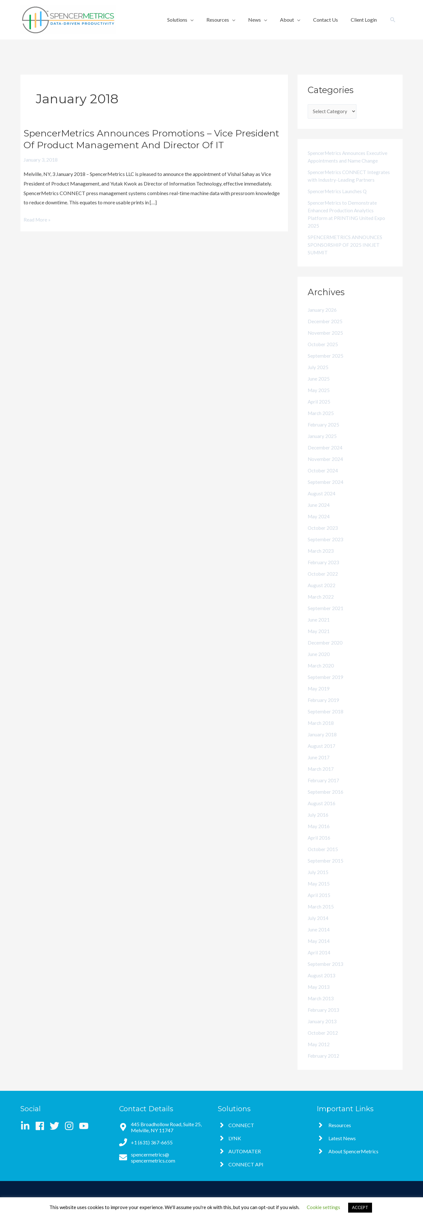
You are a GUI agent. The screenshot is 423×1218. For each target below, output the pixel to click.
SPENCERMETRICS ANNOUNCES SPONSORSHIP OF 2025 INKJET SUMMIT (347, 253)
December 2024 (325, 456)
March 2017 (321, 777)
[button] (393, 20)
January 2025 (322, 444)
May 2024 (319, 524)
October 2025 (323, 352)
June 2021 (319, 628)
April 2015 (319, 903)
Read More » (38, 219)
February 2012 (324, 1064)
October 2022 (323, 582)
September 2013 (326, 972)
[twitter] (56, 1126)
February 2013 (324, 1018)
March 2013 (321, 1006)
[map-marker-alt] (162, 1127)
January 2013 (322, 1029)
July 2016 (318, 823)
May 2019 (319, 697)
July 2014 (318, 926)
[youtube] (85, 1126)
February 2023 (324, 570)
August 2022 (322, 593)
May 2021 (319, 639)
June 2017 (319, 765)
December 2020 (325, 651)
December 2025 (325, 329)
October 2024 (323, 479)
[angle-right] (236, 1125)
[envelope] (162, 1157)
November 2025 (326, 341)
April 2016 (319, 846)
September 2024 (326, 490)
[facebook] (42, 1126)
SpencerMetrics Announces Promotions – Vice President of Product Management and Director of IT (152, 139)
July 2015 (318, 880)
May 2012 (319, 1052)
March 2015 (321, 915)
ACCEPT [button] (360, 1207)
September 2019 (326, 685)
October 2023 (323, 536)
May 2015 (319, 892)
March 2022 (321, 605)
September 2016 (326, 800)
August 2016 (322, 811)
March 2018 (321, 731)
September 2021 (326, 616)
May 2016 (319, 834)
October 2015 (323, 857)
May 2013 (319, 995)
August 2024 (322, 502)
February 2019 (324, 708)
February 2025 (324, 433)
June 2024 (319, 513)
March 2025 (321, 421)
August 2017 (322, 754)
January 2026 (322, 318)
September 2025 (326, 364)
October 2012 (323, 1041)
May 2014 (319, 949)
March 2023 (321, 559)
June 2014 (319, 938)
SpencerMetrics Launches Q (338, 199)
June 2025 (319, 387)
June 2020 (319, 662)
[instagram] (71, 1126)
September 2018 (326, 720)
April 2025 (319, 410)
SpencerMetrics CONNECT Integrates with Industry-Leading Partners (343, 180)
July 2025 (318, 375)
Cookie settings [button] (323, 1207)
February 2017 (324, 788)
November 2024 (326, 467)
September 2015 (326, 869)
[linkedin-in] (27, 1126)
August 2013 (322, 984)
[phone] (146, 1142)
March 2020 (321, 674)
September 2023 (326, 547)
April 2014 (319, 961)
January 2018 (322, 743)
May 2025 (319, 398)
